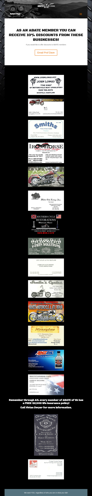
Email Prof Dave (46, 52)
